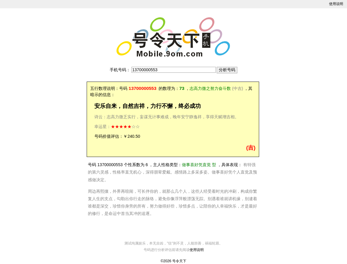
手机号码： (120, 69)
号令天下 (179, 261)
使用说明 (336, 4)
